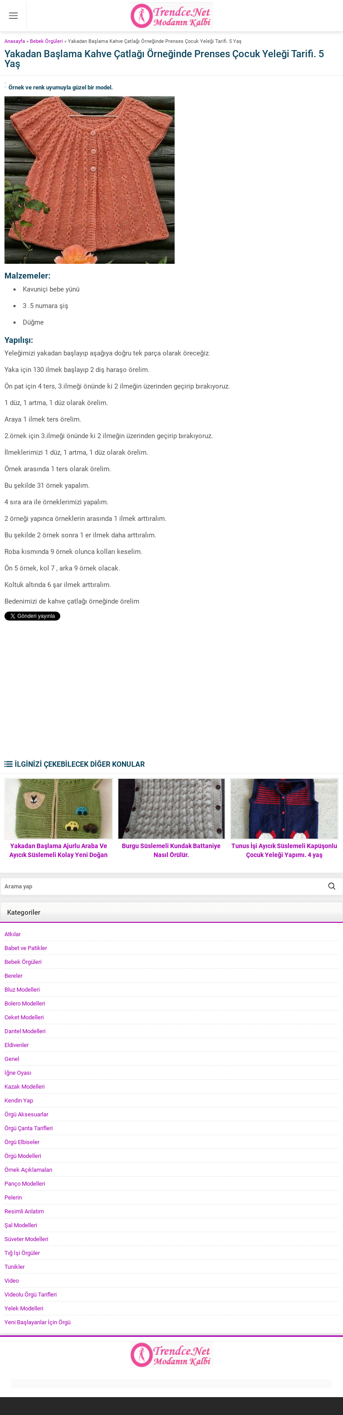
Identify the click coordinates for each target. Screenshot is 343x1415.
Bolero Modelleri (24, 1003)
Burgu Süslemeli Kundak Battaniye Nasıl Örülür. (171, 850)
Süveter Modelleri (26, 1239)
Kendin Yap (18, 1100)
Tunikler (14, 1267)
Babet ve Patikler (25, 948)
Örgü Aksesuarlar (26, 1114)
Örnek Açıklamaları (28, 1170)
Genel (11, 1059)
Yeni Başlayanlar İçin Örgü (37, 1322)
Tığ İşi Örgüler (22, 1253)
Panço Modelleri (24, 1183)
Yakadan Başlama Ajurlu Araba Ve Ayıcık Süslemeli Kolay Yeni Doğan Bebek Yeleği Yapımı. (58, 854)
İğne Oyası (17, 1073)
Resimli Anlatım (24, 1211)
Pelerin (13, 1197)
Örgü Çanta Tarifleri (28, 1128)
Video (11, 1280)
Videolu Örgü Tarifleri (30, 1294)
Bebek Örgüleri (46, 41)
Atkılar (12, 934)
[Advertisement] (171, 692)
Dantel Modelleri (25, 1031)
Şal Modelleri (20, 1225)
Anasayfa (14, 41)
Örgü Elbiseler (21, 1142)
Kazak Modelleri (24, 1086)
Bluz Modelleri (22, 989)
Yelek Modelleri (23, 1308)
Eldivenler (16, 1045)
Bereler (13, 975)
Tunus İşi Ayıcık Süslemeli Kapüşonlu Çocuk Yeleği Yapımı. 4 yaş (284, 850)
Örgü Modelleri (22, 1156)
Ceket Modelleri (24, 1017)
